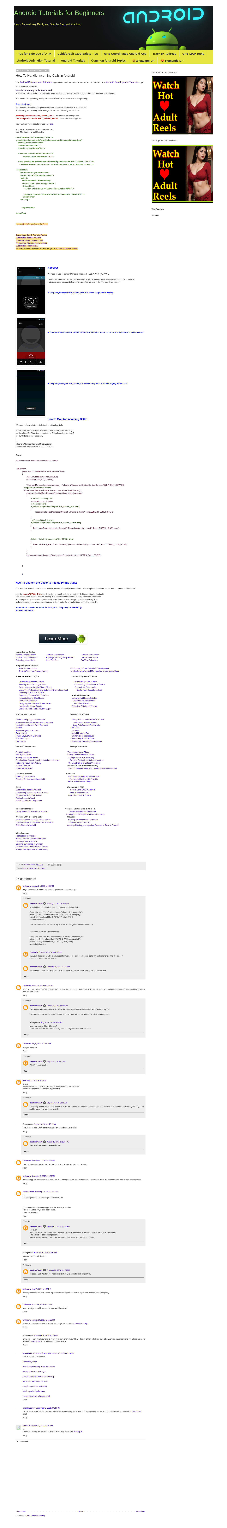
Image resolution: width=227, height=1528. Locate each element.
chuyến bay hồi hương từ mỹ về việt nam (39, 1367)
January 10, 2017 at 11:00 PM (43, 1320)
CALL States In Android (26, 825)
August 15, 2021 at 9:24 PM (63, 1353)
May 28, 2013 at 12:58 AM (57, 1103)
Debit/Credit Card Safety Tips (78, 53)
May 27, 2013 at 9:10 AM (36, 1080)
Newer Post (21, 1512)
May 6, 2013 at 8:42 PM (56, 1061)
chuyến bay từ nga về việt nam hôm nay (38, 1377)
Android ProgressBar (45, 701)
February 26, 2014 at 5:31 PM (58, 1270)
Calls (24, 868)
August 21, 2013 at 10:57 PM (58, 1142)
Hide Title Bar (52, 660)
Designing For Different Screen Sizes (44, 703)
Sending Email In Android (26, 841)
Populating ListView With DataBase (54, 695)
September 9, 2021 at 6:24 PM (48, 1408)
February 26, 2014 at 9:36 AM (45, 1253)
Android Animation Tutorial (36, 60)
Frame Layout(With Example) (28, 736)
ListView (75, 730)
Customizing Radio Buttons (85, 682)
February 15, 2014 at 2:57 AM (46, 1192)
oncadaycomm (29, 1408)
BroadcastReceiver (24, 768)
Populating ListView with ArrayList (84, 779)
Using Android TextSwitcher (83, 701)
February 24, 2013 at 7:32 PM (58, 967)
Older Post (140, 1512)
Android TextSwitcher (55, 655)
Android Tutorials (73, 60)
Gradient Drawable (90, 657)
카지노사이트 (135, 1411)
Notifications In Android (26, 836)
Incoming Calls (32, 868)
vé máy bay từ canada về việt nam (37, 1353)
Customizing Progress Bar (27, 246)
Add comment (22, 1441)
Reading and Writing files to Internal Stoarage (85, 814)
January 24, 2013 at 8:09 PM (58, 904)
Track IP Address (164, 53)
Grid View (75, 728)
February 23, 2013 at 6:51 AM (50, 952)
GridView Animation (89, 660)
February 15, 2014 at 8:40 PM (58, 1226)
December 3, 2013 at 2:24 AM (43, 1176)
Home (81, 1512)
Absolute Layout (23, 738)
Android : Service (23, 765)
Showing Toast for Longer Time (29, 240)
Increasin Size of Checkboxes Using (48, 698)
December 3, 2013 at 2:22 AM (43, 1161)
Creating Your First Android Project (43, 671)
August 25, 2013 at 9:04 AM (51, 1022)
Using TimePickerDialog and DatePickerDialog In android (48, 690)
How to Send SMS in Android (82, 790)
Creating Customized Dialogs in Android (87, 760)
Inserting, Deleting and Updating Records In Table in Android (93, 825)
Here (51, 124)
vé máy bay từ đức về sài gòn (34, 1372)
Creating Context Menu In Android (30, 779)
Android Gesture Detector (27, 657)
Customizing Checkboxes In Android (31, 243)
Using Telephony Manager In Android (31, 811)
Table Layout (21, 733)
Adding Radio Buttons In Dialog (80, 755)
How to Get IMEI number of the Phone (32, 224)
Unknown (27, 886)
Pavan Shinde (28, 1192)
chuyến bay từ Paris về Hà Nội (35, 1386)
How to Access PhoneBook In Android (32, 847)
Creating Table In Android (79, 822)
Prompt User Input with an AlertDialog (32, 849)
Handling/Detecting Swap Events (62, 657)
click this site (35, 1341)
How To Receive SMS (79, 792)
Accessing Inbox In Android (79, 795)
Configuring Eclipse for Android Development (88, 668)
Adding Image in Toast (25, 798)
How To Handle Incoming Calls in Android (33, 820)
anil (24, 1080)
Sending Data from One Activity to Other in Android (37, 760)
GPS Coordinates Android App (125, 53)
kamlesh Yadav (36, 904)
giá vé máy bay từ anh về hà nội (35, 1381)
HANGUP (26, 1426)
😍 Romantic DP (172, 60)
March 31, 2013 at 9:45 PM (57, 1006)
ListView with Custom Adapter (79, 782)
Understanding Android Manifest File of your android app (95, 671)
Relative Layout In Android (27, 730)
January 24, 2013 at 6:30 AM (43, 886)
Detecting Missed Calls (26, 660)
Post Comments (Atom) (35, 1516)
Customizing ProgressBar (86, 687)
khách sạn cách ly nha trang (34, 1391)
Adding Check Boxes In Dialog (81, 757)
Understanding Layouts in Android (30, 720)
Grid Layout (21, 741)
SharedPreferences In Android (83, 811)
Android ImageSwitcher (26, 655)
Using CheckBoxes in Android (85, 722)
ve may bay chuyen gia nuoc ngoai (36, 1396)
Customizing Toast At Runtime (42, 795)
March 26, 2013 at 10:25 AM (42, 986)
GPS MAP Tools (193, 53)
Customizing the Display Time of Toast (47, 687)
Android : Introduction (42, 668)
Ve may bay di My (30, 1362)
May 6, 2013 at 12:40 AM (41, 1044)
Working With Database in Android (83, 820)
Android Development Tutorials (36, 82)
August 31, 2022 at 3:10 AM (42, 1426)
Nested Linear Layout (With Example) (32, 725)
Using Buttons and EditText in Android (88, 720)
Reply (25, 893)
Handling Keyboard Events (45, 706)
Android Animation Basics (67, 249)
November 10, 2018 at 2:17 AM (46, 1335)
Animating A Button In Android (31, 692)
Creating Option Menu (25, 776)
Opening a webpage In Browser (29, 844)
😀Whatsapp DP (143, 60)
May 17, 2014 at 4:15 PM (41, 1289)
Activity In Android (23, 752)
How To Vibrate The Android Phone (31, 838)
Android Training (80, 1324)
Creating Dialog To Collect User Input (84, 763)
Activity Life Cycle (23, 755)
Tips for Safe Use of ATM (34, 53)
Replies (28, 899)
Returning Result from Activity (28, 763)
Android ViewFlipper (90, 655)
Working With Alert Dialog (78, 752)
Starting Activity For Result (27, 757)
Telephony (41, 868)
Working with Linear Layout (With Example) (34, 722)
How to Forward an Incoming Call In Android (35, 822)
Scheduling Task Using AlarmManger (34, 709)
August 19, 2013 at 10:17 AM (45, 1124)
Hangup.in (78, 1432)
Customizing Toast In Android (28, 238)
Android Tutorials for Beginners (59, 13)
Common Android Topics (108, 60)
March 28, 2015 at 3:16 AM (42, 1305)
